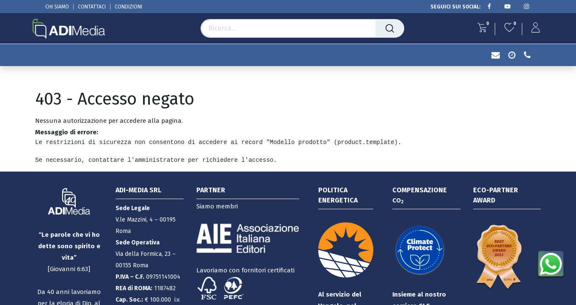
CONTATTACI (92, 7)
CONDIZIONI (128, 7)
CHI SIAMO (57, 7)
